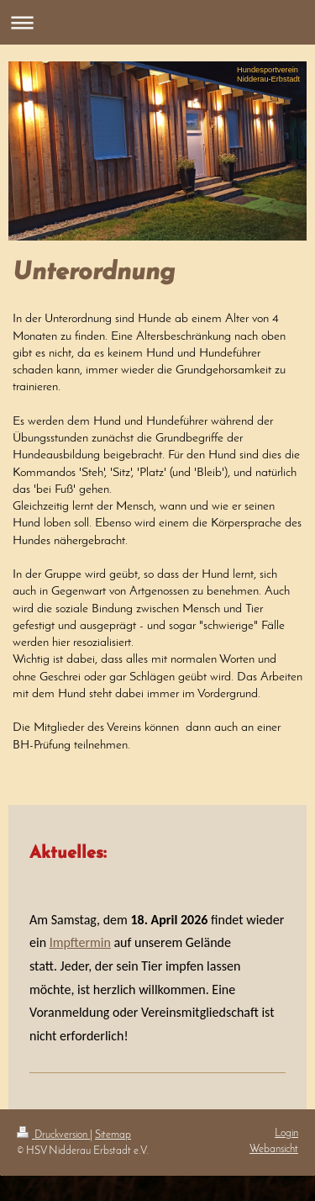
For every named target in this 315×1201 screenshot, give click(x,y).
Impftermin (80, 942)
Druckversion (53, 1135)
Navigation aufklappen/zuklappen (157, 22)
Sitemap (113, 1135)
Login (286, 1133)
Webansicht (273, 1149)
